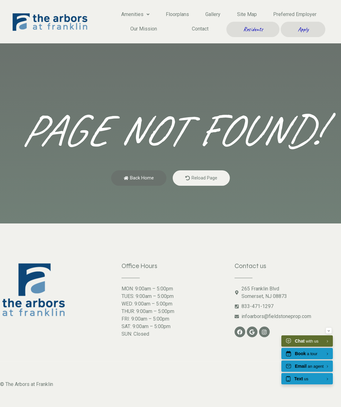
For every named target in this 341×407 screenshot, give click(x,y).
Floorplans (177, 14)
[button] (135, 14)
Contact (200, 29)
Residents (253, 29)
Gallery (212, 14)
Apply (303, 29)
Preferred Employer (295, 14)
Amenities (135, 14)
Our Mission (143, 29)
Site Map (247, 14)
